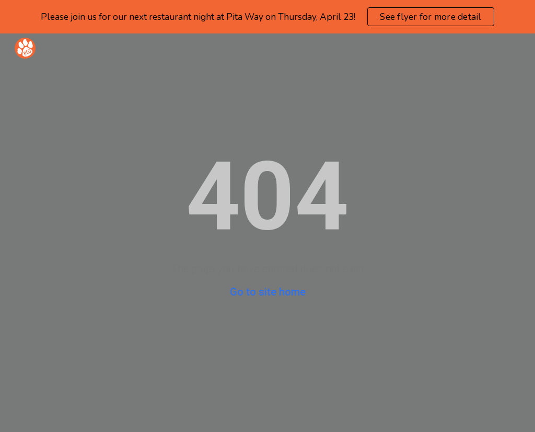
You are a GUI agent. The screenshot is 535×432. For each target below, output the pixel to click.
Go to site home (268, 292)
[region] (267, 16)
